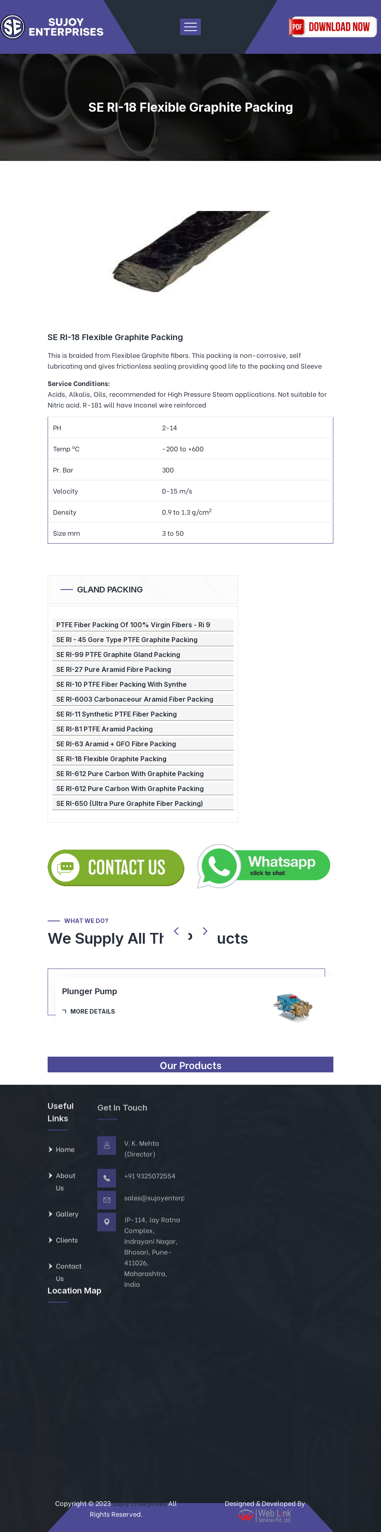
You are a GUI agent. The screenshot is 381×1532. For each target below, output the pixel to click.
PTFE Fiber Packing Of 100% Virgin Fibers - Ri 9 (133, 625)
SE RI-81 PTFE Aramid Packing (104, 729)
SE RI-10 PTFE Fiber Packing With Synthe (121, 684)
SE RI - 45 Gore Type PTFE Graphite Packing (127, 639)
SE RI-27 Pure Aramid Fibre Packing (113, 669)
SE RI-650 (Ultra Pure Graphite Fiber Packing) (129, 803)
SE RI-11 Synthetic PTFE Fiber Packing (116, 714)
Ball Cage (81, 991)
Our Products (191, 1064)
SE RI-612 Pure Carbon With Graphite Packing (130, 774)
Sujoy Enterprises (138, 1503)
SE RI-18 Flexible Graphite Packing (111, 759)
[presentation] (176, 931)
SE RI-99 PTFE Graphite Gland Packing (118, 654)
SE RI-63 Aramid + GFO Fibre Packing (116, 744)
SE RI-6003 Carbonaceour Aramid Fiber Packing (134, 699)
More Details (92, 1011)
